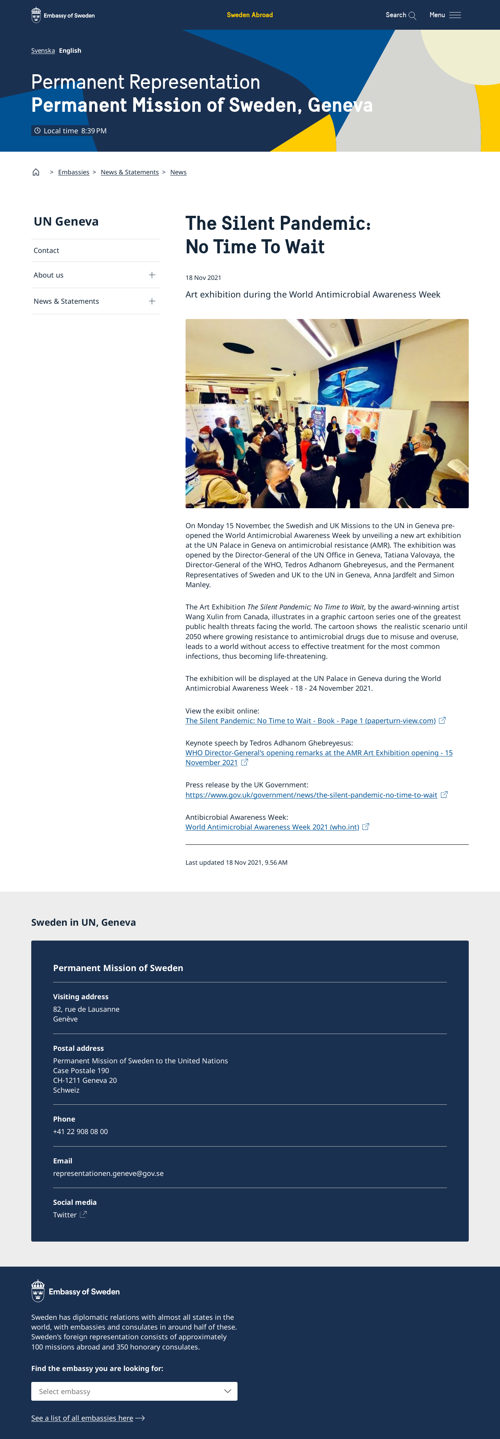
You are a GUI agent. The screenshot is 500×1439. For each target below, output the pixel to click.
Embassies (73, 172)
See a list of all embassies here (82, 1418)
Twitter (65, 1214)
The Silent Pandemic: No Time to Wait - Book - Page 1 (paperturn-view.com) (311, 720)
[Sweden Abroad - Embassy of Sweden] (70, 15)
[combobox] (134, 1391)
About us (49, 275)
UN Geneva (66, 221)
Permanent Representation (202, 93)
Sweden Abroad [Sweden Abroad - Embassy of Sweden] (250, 14)
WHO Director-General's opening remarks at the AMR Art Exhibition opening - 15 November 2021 (319, 757)
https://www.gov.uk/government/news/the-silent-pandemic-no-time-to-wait (312, 794)
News (178, 172)
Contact (46, 250)
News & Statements (130, 172)
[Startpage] (39, 172)
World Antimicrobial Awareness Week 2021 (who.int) (272, 827)
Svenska (43, 50)
